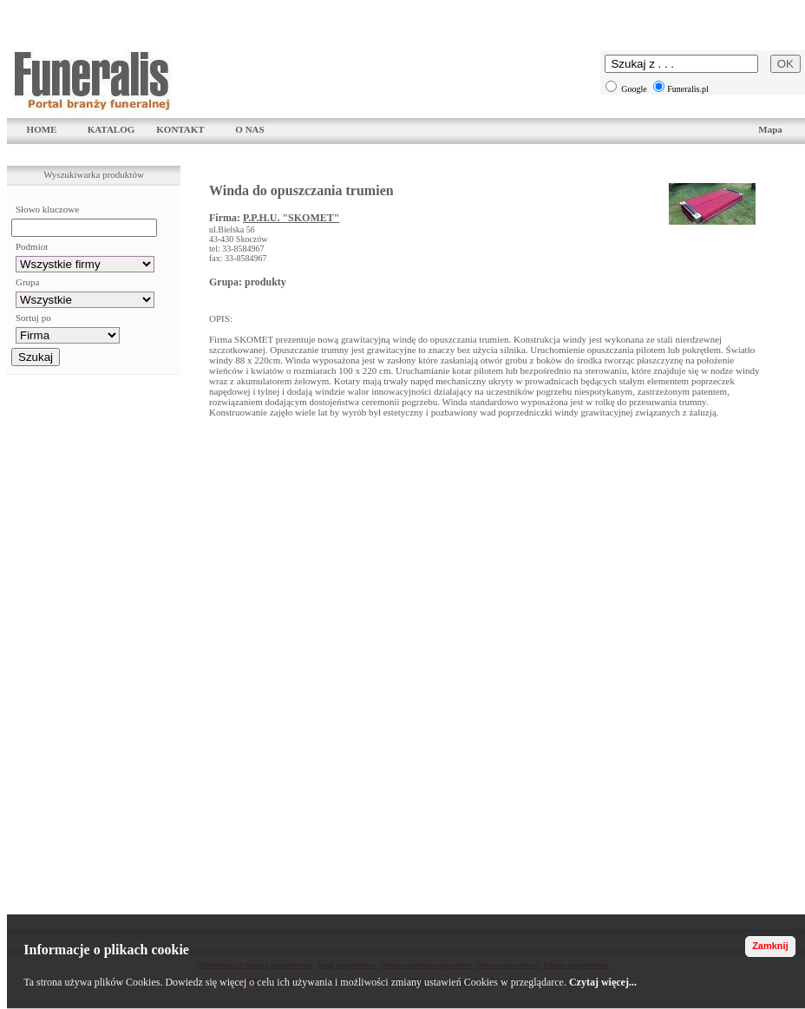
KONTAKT (180, 129)
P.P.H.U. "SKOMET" (291, 218)
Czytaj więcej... (603, 982)
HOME (42, 129)
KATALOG (111, 129)
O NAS (249, 129)
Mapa (770, 129)
